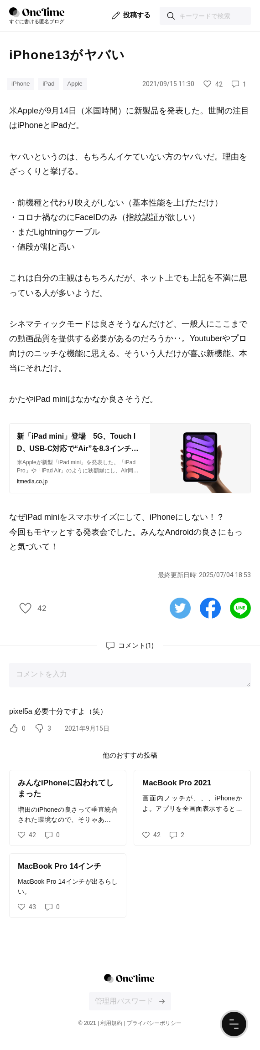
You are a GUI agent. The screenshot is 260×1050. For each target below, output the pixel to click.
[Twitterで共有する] (180, 607)
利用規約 (111, 1023)
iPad (48, 83)
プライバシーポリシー (154, 1023)
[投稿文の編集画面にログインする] (162, 1001)
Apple (75, 83)
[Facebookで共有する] (210, 607)
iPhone (20, 83)
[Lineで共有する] (240, 607)
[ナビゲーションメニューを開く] (234, 1024)
